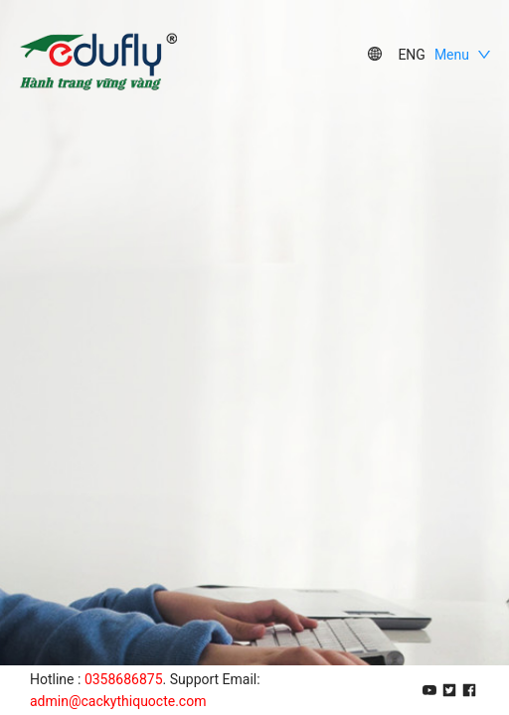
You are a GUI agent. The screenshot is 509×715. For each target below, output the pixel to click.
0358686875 (124, 679)
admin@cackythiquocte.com (118, 701)
